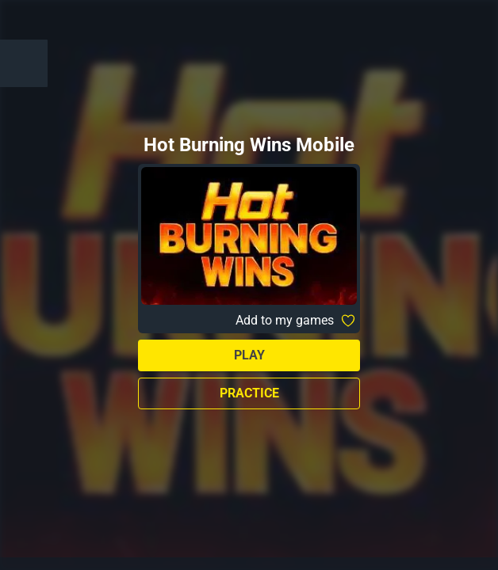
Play (249, 355)
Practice (249, 393)
